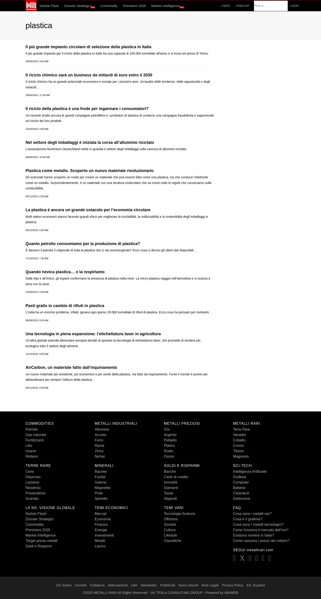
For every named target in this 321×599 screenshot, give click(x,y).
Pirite (99, 493)
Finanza (101, 524)
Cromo (238, 446)
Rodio (168, 451)
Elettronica (241, 498)
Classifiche (172, 541)
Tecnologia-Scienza (179, 514)
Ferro (99, 440)
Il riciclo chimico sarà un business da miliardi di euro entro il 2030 (89, 75)
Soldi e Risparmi (39, 546)
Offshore (171, 519)
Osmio (169, 456)
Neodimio (33, 488)
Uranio (31, 451)
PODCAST (242, 5)
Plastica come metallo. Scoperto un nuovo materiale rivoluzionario (90, 170)
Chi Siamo (64, 585)
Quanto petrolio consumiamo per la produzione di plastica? (83, 243)
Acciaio (100, 435)
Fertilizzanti (35, 440)
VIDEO (225, 5)
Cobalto (239, 440)
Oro (167, 429)
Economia (103, 519)
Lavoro (100, 546)
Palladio (170, 440)
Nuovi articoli (188, 585)
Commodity (108, 6)
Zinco (99, 451)
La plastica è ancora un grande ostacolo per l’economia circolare (88, 210)
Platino (169, 446)
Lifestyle (170, 535)
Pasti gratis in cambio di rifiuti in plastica (65, 305)
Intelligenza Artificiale (250, 471)
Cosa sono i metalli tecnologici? (258, 524)
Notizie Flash (49, 6)
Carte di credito (176, 477)
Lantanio (32, 482)
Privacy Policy (232, 585)
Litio (29, 446)
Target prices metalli (42, 541)
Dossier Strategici (79, 6)
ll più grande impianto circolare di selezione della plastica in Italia (88, 47)
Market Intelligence (167, 6)
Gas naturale (36, 435)
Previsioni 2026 (134, 6)
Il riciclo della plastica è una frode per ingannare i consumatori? (87, 108)
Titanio (238, 451)
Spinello (101, 498)
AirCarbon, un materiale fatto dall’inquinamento (71, 367)
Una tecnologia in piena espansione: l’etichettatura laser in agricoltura (93, 334)
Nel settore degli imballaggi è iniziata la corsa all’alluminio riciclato (90, 142)
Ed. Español (256, 585)
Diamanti (171, 488)
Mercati (100, 514)
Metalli (100, 541)
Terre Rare (241, 429)
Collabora (97, 585)
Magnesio (241, 456)
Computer (241, 482)
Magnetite (102, 488)
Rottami (32, 456)
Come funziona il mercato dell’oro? (260, 530)
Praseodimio (36, 493)
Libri (134, 585)
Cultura (170, 530)
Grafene (239, 477)
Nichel (100, 456)
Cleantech (241, 493)
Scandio (32, 498)
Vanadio (239, 435)
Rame (99, 446)
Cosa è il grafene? (247, 519)
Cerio (30, 471)
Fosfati (100, 477)
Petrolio (32, 429)
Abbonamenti (118, 585)
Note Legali (210, 585)
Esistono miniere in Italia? (253, 535)
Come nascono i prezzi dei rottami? (261, 541)
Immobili (170, 482)
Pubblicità (167, 585)
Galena (100, 482)
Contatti (81, 585)
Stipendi (170, 498)
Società (170, 524)
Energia (101, 530)
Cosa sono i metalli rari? (252, 514)
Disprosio (33, 477)
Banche (170, 471)
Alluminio (102, 429)
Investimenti (104, 535)
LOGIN (294, 5)
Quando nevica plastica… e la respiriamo (65, 272)
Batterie (239, 488)
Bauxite (101, 471)
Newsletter (149, 585)
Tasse (168, 493)
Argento (170, 435)
